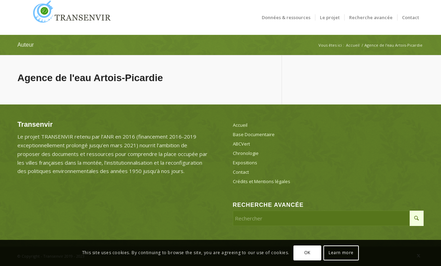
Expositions (245, 162)
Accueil (240, 125)
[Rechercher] (328, 218)
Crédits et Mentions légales (261, 181)
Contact (241, 172)
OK (307, 253)
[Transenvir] (69, 17)
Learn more (341, 253)
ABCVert (241, 144)
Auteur (25, 45)
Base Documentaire (254, 134)
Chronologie (246, 153)
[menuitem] (286, 17)
